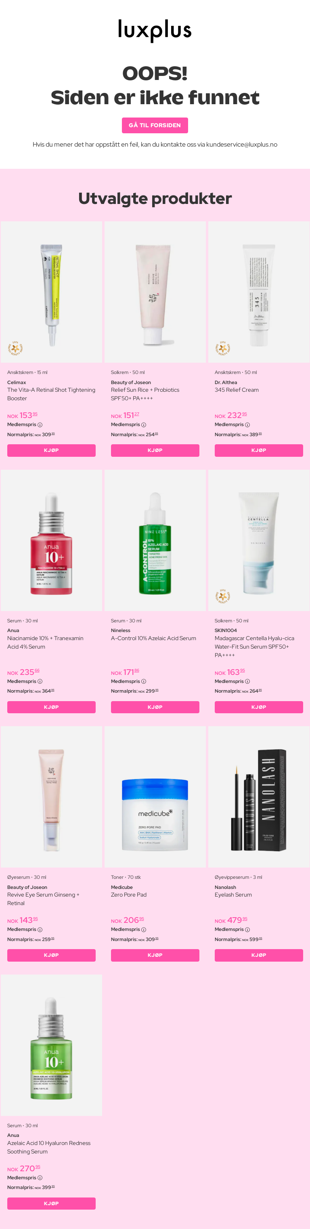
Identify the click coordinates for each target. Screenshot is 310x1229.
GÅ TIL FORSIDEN (155, 125)
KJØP (51, 450)
